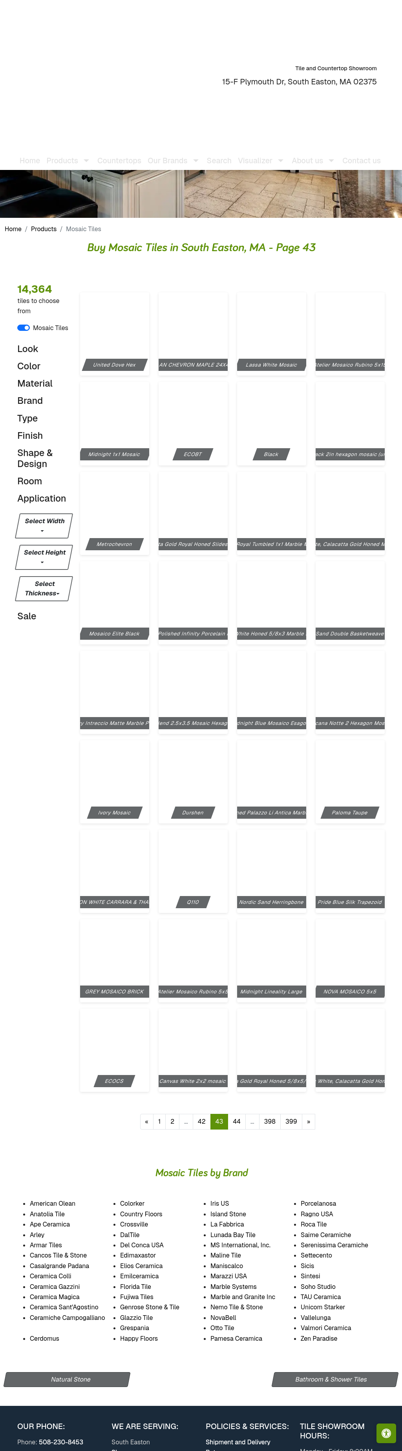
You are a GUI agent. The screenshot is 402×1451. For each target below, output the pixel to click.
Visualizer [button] (256, 154)
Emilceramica (147, 1276)
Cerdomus (52, 1338)
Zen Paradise (326, 1338)
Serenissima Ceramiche (342, 1245)
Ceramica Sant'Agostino (71, 1307)
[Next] (309, 1122)
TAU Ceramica (329, 1297)
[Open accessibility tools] (386, 1433)
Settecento (324, 1255)
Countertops (120, 154)
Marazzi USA (236, 1276)
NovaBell (231, 1318)
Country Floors (149, 1214)
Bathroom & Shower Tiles (331, 1379)
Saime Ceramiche (333, 1235)
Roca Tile (321, 1224)
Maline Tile (234, 1255)
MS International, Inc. (248, 1245)
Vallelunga (323, 1318)
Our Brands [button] (168, 154)
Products (44, 229)
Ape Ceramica (58, 1224)
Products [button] (63, 154)
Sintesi (317, 1276)
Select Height (45, 552)
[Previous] (147, 1122)
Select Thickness (40, 588)
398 (270, 1121)
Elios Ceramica (147, 1266)
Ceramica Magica (61, 1297)
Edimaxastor (145, 1255)
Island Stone (236, 1214)
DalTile (139, 1235)
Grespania (142, 1328)
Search (220, 154)
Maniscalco (234, 1266)
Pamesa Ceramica (243, 1338)
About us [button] (308, 154)
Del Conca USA (148, 1245)
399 (291, 1121)
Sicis (316, 1266)
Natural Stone (70, 1379)
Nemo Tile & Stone (242, 1307)
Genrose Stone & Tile (159, 1307)
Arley (45, 1235)
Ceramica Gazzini (62, 1287)
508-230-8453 (61, 1442)
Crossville (142, 1224)
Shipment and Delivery (238, 1442)
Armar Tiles (54, 1245)
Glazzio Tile (144, 1318)
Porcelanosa (325, 1203)
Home (30, 154)
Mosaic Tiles (50, 328)
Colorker (137, 1203)
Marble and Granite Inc (249, 1297)
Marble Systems (241, 1287)
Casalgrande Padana (66, 1266)
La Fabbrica (235, 1224)
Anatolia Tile (56, 1214)
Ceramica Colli (57, 1276)
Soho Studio (327, 1287)
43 (219, 1121)
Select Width (45, 521)
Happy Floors (147, 1338)
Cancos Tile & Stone (66, 1255)
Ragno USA (325, 1214)
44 (237, 1121)
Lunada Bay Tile (240, 1235)
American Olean (61, 1203)
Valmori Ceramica (332, 1328)
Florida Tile (143, 1287)
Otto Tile (230, 1328)
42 (202, 1121)
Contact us (362, 154)
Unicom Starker (331, 1307)
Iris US (227, 1203)
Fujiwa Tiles (144, 1297)
